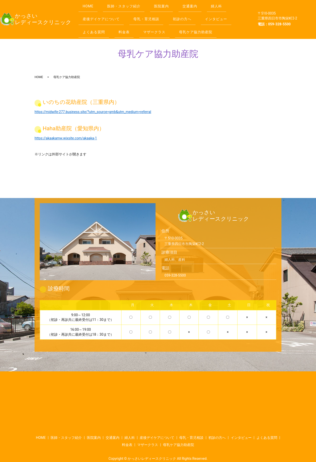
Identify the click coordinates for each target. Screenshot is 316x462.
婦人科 (226, 5)
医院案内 (167, 5)
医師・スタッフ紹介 (127, 5)
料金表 (127, 24)
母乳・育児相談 (150, 14)
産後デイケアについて (102, 14)
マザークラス (160, 24)
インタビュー (224, 14)
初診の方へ (187, 14)
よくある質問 (95, 24)
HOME (89, 5)
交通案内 (197, 5)
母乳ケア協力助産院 (203, 24)
